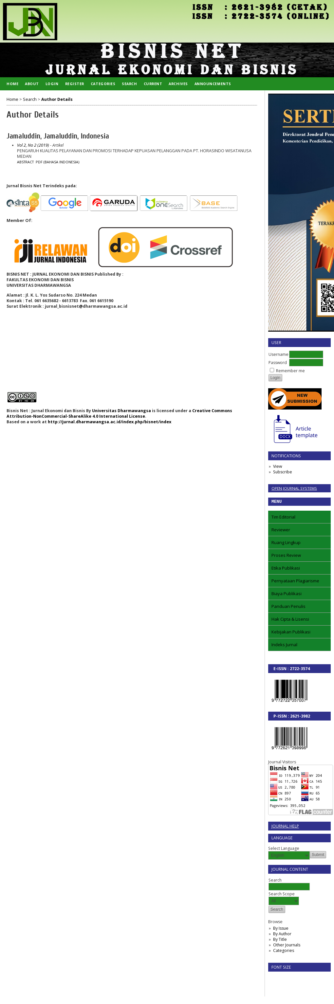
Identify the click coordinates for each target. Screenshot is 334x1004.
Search (129, 83)
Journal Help (285, 827)
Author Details (57, 99)
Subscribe (282, 472)
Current (153, 83)
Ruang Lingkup (286, 543)
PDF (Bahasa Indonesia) (57, 162)
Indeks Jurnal (284, 645)
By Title (280, 940)
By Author (282, 935)
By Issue (280, 929)
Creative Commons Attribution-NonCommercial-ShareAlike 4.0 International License (119, 413)
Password (278, 362)
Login (52, 83)
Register (74, 83)
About (32, 83)
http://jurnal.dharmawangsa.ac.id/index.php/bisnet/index (109, 422)
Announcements (213, 83)
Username (278, 354)
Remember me (290, 371)
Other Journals (286, 946)
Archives (178, 83)
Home (12, 83)
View (277, 466)
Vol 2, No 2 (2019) (33, 145)
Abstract (25, 162)
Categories (283, 951)
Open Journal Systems (294, 488)
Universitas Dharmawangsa (121, 410)
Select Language (283, 849)
